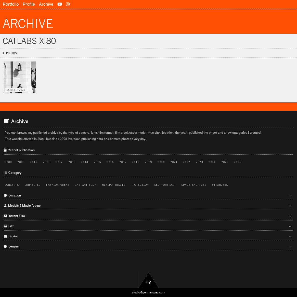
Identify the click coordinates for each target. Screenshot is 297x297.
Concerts (12, 185)
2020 (161, 162)
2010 (33, 162)
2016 (110, 162)
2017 (122, 162)
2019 (148, 162)
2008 (8, 162)
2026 (237, 162)
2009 (20, 162)
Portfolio (11, 4)
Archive (46, 4)
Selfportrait (165, 185)
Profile (29, 4)
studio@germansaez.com (148, 292)
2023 (199, 162)
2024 (212, 162)
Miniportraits (113, 185)
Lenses (147, 246)
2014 (84, 162)
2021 (173, 162)
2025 (224, 162)
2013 (71, 162)
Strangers (220, 185)
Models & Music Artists (147, 205)
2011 (46, 162)
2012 (59, 162)
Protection (140, 185)
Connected (32, 185)
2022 (186, 162)
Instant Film (85, 185)
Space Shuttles (193, 185)
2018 (135, 162)
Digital (147, 236)
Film (147, 226)
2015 (97, 162)
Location (147, 195)
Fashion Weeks (57, 185)
